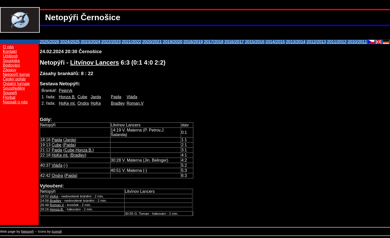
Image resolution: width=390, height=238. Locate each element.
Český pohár (14, 79)
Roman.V (135, 103)
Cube (82, 97)
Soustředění (14, 88)
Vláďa (132, 97)
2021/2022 (131, 42)
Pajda (116, 97)
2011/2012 (336, 42)
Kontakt (10, 51)
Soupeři (10, 93)
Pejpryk (65, 90)
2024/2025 (70, 42)
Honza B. (67, 97)
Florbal (9, 97)
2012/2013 (316, 42)
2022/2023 (111, 42)
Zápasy (9, 70)
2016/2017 (234, 42)
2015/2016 (254, 42)
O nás (8, 47)
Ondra (83, 103)
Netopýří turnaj (16, 74)
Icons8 (56, 231)
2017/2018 (213, 42)
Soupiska (11, 60)
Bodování (11, 65)
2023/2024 (90, 42)
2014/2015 (275, 42)
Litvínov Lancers (94, 62)
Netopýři (27, 231)
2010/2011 (357, 42)
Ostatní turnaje (16, 83)
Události (10, 56)
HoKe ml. (67, 103)
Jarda (96, 97)
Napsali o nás (15, 102)
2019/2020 (172, 42)
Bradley (118, 103)
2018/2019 (193, 42)
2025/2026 (49, 42)
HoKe (96, 103)
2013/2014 (295, 42)
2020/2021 (152, 42)
